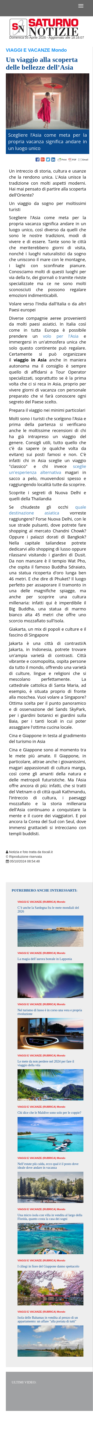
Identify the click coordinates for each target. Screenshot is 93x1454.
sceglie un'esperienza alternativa (47, 469)
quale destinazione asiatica (47, 510)
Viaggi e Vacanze (28, 50)
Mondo (59, 50)
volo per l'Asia (61, 336)
